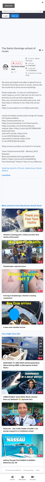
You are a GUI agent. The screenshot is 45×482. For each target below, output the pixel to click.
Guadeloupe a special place (14, 266)
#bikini (5, 170)
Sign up (15, 16)
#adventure (30, 168)
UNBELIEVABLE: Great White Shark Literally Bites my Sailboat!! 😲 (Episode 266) (20, 398)
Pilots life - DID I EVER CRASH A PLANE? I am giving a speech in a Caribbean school (20, 429)
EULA (38, 470)
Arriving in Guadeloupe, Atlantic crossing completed (19, 296)
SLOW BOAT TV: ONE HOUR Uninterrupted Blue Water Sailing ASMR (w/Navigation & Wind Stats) (21, 365)
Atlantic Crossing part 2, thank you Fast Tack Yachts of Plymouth (21, 235)
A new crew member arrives (14, 327)
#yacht (13, 168)
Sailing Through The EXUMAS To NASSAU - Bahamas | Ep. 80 (19, 461)
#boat (39, 168)
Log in (5, 16)
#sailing (5, 168)
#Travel (20, 168)
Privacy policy (28, 470)
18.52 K (16, 63)
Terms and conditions (13, 470)
